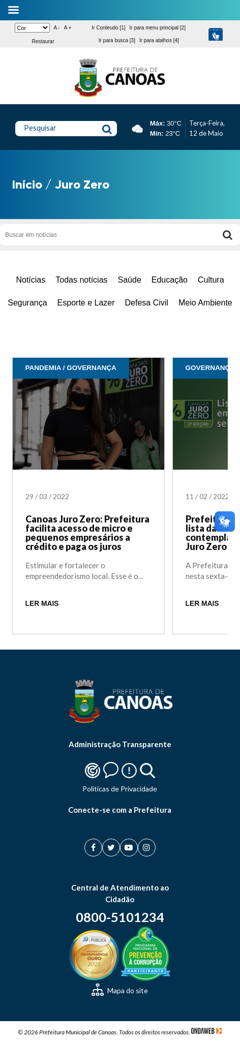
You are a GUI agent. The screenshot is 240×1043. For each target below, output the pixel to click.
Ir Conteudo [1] (108, 27)
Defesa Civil (146, 302)
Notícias (30, 279)
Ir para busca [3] (117, 40)
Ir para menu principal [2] (158, 27)
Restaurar (43, 41)
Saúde (129, 279)
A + (68, 27)
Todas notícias (81, 279)
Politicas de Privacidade (119, 788)
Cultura (211, 279)
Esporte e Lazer (86, 302)
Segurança (27, 302)
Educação (170, 279)
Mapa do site (120, 990)
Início (27, 184)
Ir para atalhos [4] (159, 40)
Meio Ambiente (205, 302)
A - (57, 27)
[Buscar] (227, 235)
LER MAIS (42, 603)
